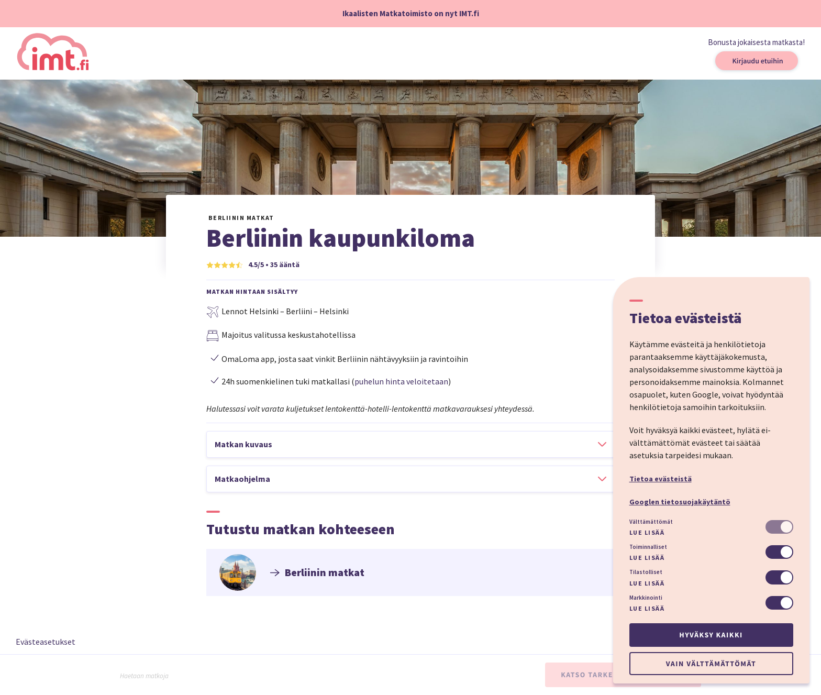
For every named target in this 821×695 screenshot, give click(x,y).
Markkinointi (645, 597)
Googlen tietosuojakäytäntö (679, 501)
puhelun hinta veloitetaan (401, 381)
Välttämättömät (651, 521)
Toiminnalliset (648, 546)
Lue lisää (647, 532)
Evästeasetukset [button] (45, 641)
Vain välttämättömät (711, 663)
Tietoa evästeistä (660, 478)
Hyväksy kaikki (710, 634)
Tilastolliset (645, 572)
